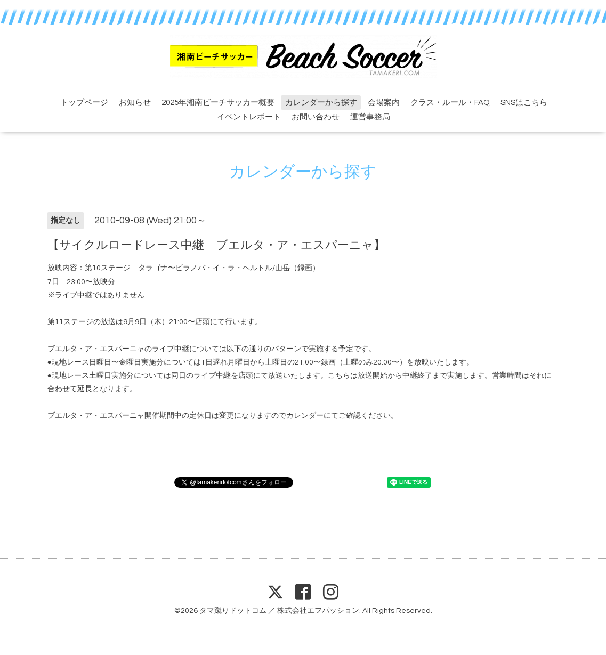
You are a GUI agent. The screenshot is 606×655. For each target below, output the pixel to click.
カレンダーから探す (321, 103)
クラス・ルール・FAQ (450, 103)
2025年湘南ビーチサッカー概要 (217, 103)
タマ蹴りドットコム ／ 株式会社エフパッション (279, 610)
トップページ (84, 103)
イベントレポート (249, 117)
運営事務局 (370, 117)
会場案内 (384, 103)
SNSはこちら (523, 103)
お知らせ (135, 103)
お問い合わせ (316, 117)
